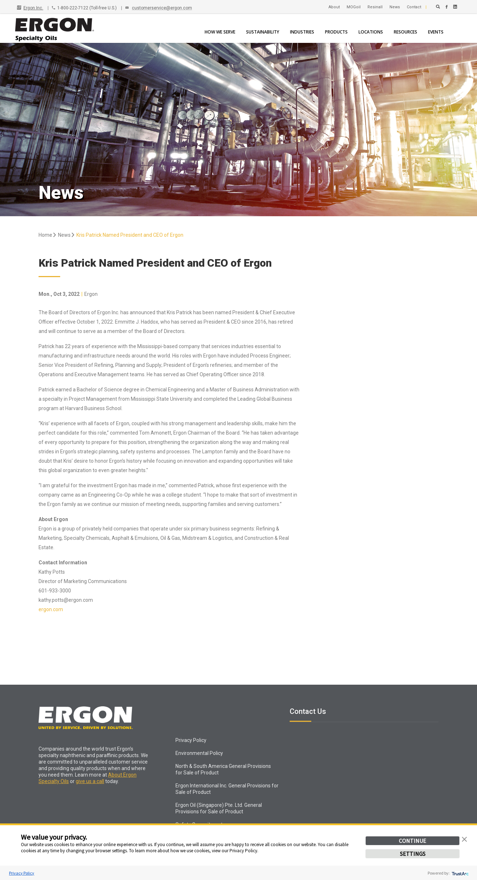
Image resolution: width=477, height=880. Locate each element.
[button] (464, 838)
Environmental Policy (199, 753)
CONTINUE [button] (412, 840)
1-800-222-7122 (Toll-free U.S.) (87, 7)
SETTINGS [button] (412, 853)
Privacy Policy (21, 873)
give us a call (90, 781)
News (66, 235)
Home (48, 235)
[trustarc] (459, 873)
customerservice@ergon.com (162, 7)
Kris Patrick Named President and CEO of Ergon (129, 235)
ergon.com (51, 609)
